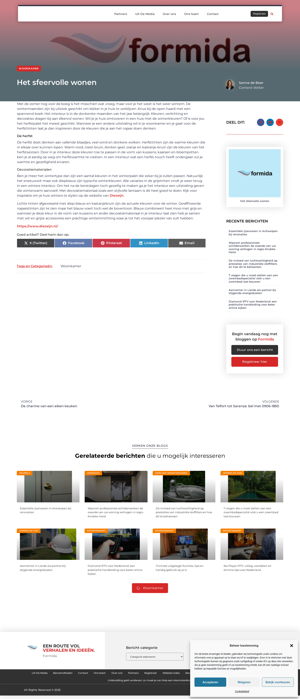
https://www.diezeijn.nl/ (37, 226)
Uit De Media (145, 14)
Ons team (191, 14)
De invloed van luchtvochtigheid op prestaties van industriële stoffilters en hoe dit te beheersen (253, 260)
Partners (120, 14)
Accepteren (210, 682)
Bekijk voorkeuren (278, 682)
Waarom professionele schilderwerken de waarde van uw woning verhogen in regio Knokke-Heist (252, 244)
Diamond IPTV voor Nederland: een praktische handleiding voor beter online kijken (253, 301)
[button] (292, 646)
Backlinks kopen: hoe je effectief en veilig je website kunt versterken (93, 682)
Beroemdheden (95, 673)
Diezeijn (117, 195)
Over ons (169, 14)
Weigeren (244, 682)
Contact (213, 14)
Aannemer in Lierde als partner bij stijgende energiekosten (252, 288)
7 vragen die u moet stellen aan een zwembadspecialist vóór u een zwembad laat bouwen (253, 275)
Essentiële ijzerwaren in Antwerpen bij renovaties (253, 229)
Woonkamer (29, 68)
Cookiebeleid (242, 691)
